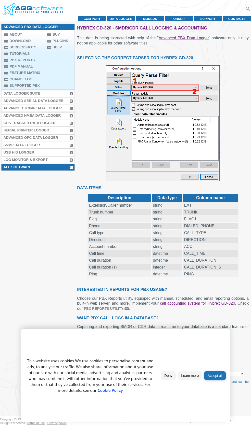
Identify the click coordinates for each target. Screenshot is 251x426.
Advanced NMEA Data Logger (32, 115)
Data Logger (121, 19)
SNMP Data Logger (21, 145)
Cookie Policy (110, 390)
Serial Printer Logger (26, 130)
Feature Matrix (25, 73)
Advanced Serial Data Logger (33, 101)
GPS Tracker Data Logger (29, 123)
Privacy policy (56, 423)
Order (179, 19)
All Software (17, 167)
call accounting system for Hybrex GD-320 (197, 303)
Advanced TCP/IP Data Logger (32, 108)
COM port (92, 19)
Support (207, 19)
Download (20, 41)
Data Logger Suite (21, 93)
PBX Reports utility (104, 309)
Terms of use (36, 423)
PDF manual (21, 66)
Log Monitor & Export (25, 160)
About (16, 34)
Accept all (215, 376)
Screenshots (23, 47)
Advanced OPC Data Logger (30, 138)
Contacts (236, 19)
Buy (56, 34)
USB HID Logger (18, 152)
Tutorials (20, 54)
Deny (168, 376)
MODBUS (150, 19)
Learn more (190, 376)
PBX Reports (22, 60)
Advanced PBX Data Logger (184, 38)
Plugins (60, 41)
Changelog (21, 79)
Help (57, 47)
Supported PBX (25, 85)
